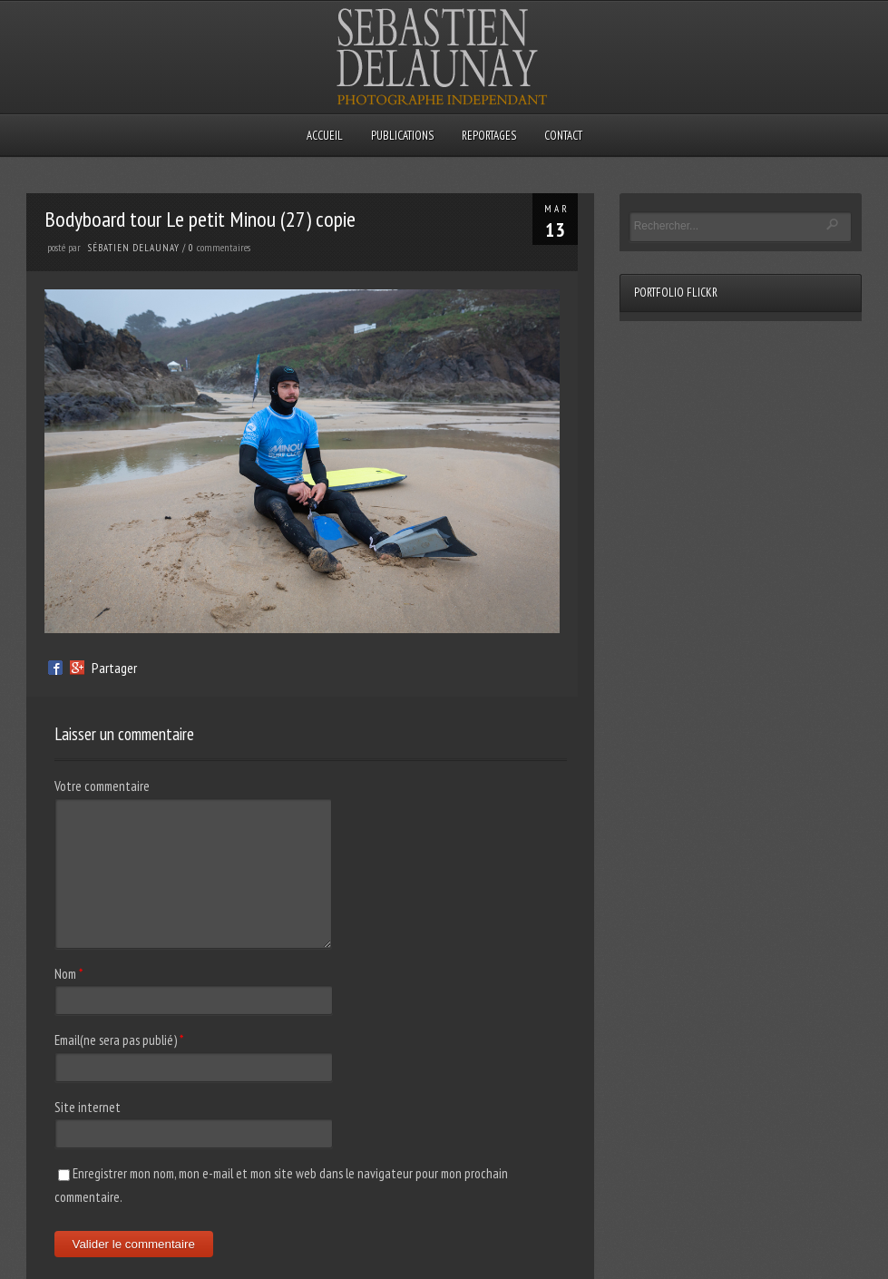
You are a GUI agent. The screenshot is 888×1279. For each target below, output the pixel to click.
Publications (402, 135)
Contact (563, 135)
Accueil (325, 135)
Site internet (87, 1107)
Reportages (489, 135)
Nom (65, 973)
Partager (114, 667)
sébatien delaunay (134, 247)
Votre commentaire (102, 786)
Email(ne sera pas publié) (115, 1040)
